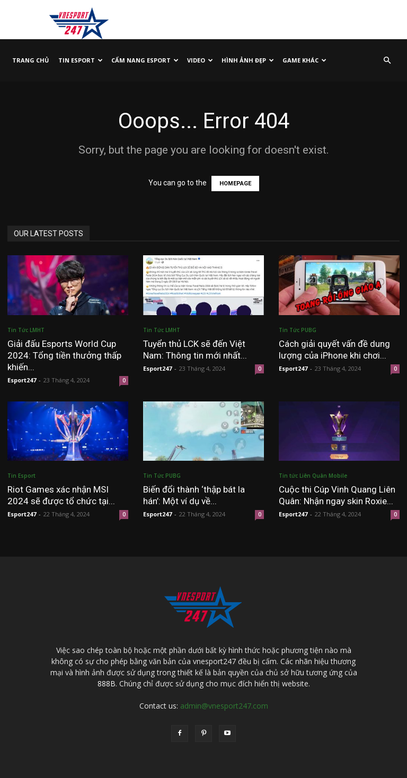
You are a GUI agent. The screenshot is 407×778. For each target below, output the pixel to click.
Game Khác (304, 60)
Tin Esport (80, 60)
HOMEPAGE (235, 183)
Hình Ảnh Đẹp (248, 60)
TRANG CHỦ (30, 60)
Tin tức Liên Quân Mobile (313, 475)
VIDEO (200, 60)
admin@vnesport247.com (224, 706)
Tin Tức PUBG (297, 330)
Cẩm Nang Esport (145, 60)
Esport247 (21, 380)
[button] (387, 61)
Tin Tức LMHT (26, 330)
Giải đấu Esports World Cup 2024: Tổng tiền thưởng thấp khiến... (64, 355)
